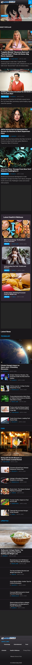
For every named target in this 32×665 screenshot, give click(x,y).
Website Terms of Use (16, 656)
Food (26, 644)
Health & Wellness (15, 650)
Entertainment (18, 644)
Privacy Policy (26, 650)
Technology (7, 644)
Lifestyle (4, 650)
